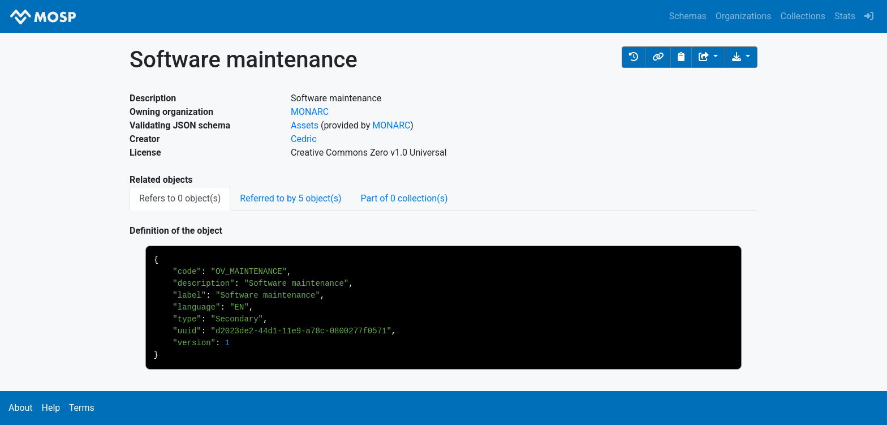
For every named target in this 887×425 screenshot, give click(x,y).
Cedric (304, 139)
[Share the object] (708, 57)
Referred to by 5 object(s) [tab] (290, 198)
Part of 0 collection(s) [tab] (404, 198)
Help (50, 407)
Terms (81, 407)
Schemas (688, 16)
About (20, 407)
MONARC (310, 111)
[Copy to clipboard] (681, 57)
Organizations (744, 16)
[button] (633, 57)
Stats (844, 16)
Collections (803, 16)
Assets (304, 125)
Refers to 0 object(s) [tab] (180, 198)
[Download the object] (741, 57)
